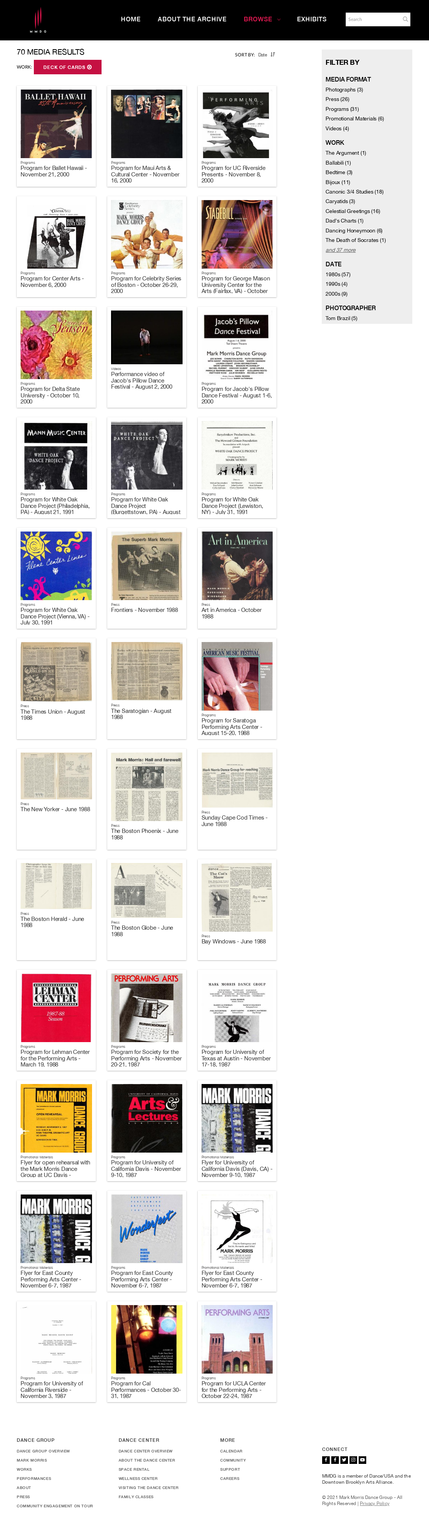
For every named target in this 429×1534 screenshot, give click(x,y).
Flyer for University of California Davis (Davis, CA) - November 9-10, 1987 (237, 1168)
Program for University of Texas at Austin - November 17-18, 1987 (236, 1058)
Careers (229, 1478)
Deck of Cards (67, 67)
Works (24, 1469)
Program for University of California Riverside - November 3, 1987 (52, 1389)
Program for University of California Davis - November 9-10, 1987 (146, 1168)
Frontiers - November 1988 (144, 610)
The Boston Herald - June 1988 (52, 922)
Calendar (231, 1451)
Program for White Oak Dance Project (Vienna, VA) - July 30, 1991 (55, 616)
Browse (262, 19)
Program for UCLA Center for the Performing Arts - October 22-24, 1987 (234, 1389)
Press (23, 1496)
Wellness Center (138, 1478)
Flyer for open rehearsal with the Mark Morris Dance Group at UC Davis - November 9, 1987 (55, 1172)
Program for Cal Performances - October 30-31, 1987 (146, 1389)
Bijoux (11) (338, 182)
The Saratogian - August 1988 (141, 714)
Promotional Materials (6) (355, 118)
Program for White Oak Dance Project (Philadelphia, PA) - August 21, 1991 (55, 505)
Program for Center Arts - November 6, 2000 (52, 281)
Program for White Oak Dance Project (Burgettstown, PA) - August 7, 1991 (146, 509)
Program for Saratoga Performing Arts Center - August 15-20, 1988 (232, 726)
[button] (405, 19)
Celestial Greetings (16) (353, 211)
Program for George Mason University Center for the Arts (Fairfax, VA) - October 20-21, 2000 (236, 288)
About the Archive (192, 19)
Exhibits (312, 19)
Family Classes (136, 1496)
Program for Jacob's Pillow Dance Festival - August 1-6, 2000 (237, 395)
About (24, 1487)
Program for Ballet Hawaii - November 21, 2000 (54, 171)
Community (233, 1460)
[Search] (372, 19)
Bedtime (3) (339, 172)
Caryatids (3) (340, 201)
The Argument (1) (346, 153)
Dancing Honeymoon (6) (354, 230)
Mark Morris (32, 1460)
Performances (34, 1478)
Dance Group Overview (43, 1451)
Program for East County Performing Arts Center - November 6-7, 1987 (142, 1279)
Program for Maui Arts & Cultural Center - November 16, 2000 (145, 174)
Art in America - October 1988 (232, 613)
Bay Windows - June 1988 (234, 941)
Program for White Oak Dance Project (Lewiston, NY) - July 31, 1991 (232, 505)
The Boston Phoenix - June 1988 (144, 834)
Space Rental (134, 1469)
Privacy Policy (374, 1503)
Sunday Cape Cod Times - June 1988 (235, 820)
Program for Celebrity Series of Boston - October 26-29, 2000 (146, 284)
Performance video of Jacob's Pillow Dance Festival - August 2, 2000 (141, 380)
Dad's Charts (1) (345, 221)
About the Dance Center (147, 1460)
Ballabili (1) (338, 163)
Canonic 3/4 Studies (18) (354, 192)
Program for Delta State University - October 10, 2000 (50, 395)
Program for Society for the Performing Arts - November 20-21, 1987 (146, 1058)
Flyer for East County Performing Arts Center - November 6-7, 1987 (51, 1279)
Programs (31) (342, 109)
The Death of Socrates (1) (356, 240)
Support (230, 1469)
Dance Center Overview (146, 1451)
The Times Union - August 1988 (53, 714)
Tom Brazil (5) (341, 318)
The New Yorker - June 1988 (55, 809)
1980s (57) (338, 274)
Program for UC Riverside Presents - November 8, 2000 (233, 174)
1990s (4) (336, 284)
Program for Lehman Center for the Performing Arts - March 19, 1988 (55, 1058)
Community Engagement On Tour (55, 1506)
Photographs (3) (344, 89)
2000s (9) (336, 294)
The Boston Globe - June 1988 (142, 930)
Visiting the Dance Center (149, 1487)
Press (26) (337, 99)
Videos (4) (337, 128)
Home (131, 19)
